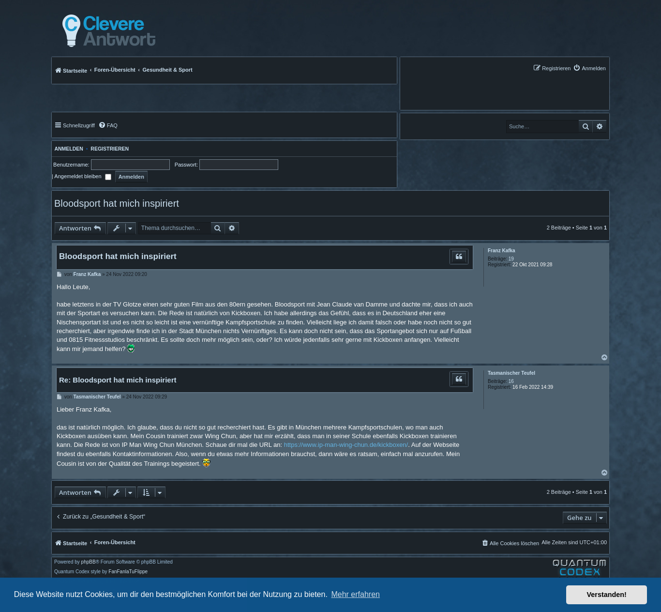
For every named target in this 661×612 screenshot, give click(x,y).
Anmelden (67, 149)
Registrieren (109, 149)
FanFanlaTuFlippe (128, 571)
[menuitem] (589, 68)
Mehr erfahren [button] (355, 594)
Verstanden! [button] (607, 594)
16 (511, 381)
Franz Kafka (501, 250)
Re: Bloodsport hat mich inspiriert (118, 380)
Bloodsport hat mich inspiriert (116, 203)
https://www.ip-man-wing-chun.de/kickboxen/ (346, 444)
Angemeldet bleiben (82, 176)
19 (511, 258)
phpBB (88, 562)
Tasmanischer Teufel (511, 373)
